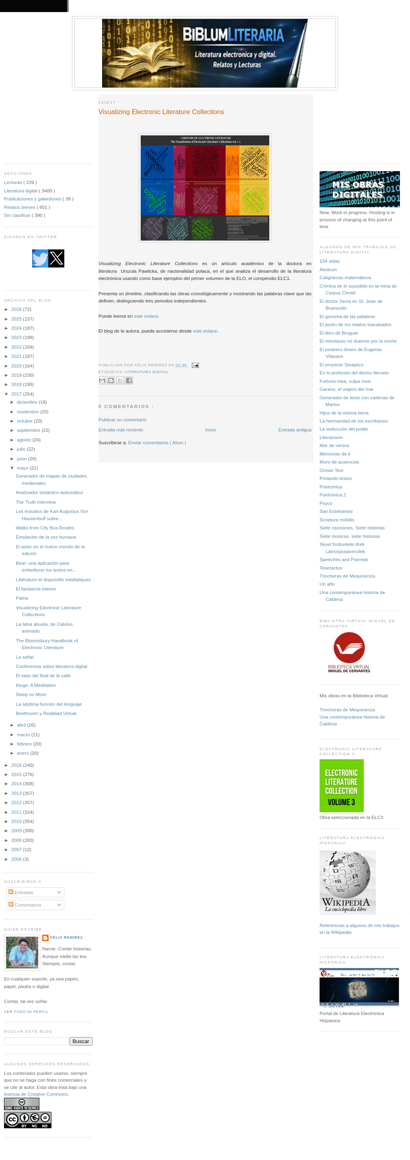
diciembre (28, 401)
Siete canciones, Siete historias (352, 527)
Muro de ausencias (339, 461)
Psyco (326, 503)
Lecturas (13, 182)
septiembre (29, 430)
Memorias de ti (335, 453)
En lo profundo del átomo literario (354, 372)
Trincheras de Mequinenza (347, 575)
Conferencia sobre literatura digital (51, 666)
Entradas (20, 892)
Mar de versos (334, 445)
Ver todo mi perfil (26, 1012)
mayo (23, 467)
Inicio (210, 429)
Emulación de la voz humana (46, 536)
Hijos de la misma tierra (344, 412)
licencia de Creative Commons (36, 1094)
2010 (17, 821)
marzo (24, 734)
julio (22, 448)
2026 (17, 309)
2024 (17, 328)
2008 (17, 840)
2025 (17, 318)
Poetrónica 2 (333, 494)
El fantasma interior (36, 588)
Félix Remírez (66, 937)
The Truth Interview (36, 501)
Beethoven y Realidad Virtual (46, 713)
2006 (17, 859)
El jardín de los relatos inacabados (356, 324)
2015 (17, 774)
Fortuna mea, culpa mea (345, 381)
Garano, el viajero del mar (346, 389)
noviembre (28, 411)
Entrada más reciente (120, 429)
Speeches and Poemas (344, 559)
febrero (25, 743)
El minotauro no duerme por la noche (358, 340)
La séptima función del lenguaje (49, 704)
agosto (24, 439)
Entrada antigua (295, 429)
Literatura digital (21, 190)
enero (23, 753)
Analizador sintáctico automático (49, 492)
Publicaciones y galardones (33, 198)
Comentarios (24, 904)
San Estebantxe (336, 511)
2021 (17, 356)
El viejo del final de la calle (43, 675)
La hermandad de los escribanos (354, 420)
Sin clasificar (18, 215)
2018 (17, 384)
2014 (17, 783)
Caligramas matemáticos (345, 277)
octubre (25, 420)
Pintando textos (336, 478)
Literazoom (331, 437)
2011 (17, 812)
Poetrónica (331, 486)
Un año (327, 583)
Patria (22, 597)
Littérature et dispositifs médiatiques (53, 579)
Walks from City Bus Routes (45, 527)
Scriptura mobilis (337, 519)
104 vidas (330, 260)
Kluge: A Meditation (36, 685)
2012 (17, 802)
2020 (17, 365)
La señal (24, 657)
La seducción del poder (344, 428)
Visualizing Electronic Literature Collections (161, 111)
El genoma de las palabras (347, 316)
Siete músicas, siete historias (350, 536)
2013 (17, 793)
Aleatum (328, 269)
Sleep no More (31, 694)
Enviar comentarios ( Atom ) (157, 442)
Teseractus (331, 567)
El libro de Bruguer (339, 332)
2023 (17, 337)
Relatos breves (20, 207)
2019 (17, 375)
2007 (17, 849)
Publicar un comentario (122, 419)
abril (22, 724)
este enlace (146, 316)
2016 (17, 765)
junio (22, 458)
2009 (17, 830)
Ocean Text (331, 470)
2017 (17, 393)
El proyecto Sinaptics (341, 364)
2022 (17, 346)
